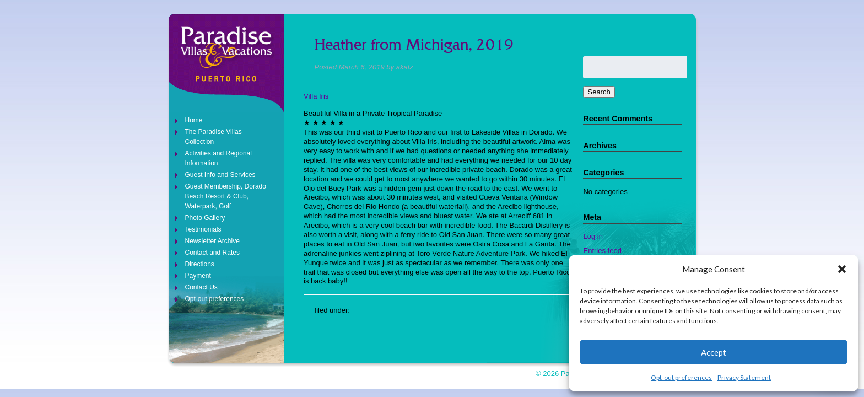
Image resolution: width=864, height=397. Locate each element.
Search (598, 92)
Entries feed (602, 250)
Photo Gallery (205, 218)
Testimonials (203, 229)
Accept (713, 352)
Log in (592, 236)
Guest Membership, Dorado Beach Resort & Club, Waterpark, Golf (225, 196)
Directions (199, 264)
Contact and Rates (212, 252)
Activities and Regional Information (218, 158)
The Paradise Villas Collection (213, 137)
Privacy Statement (744, 377)
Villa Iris (316, 96)
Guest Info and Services (220, 175)
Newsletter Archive (212, 241)
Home (194, 120)
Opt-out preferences (681, 377)
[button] (841, 269)
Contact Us (201, 287)
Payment (198, 276)
